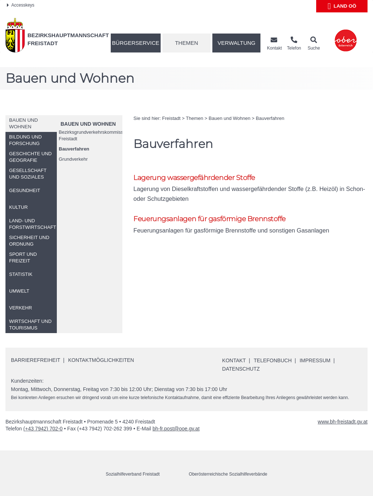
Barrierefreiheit (35, 360)
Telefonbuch (273, 360)
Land (341, 6)
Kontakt (234, 360)
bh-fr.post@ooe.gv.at (176, 428)
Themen (186, 43)
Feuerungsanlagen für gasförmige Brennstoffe (209, 219)
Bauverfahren (74, 149)
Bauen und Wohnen (88, 124)
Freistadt (171, 118)
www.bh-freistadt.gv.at (343, 422)
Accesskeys (20, 5)
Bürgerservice (136, 43)
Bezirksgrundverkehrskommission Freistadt (90, 135)
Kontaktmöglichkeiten (101, 360)
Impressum (314, 360)
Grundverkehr (73, 159)
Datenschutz (241, 369)
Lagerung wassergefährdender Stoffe (194, 177)
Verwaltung (236, 43)
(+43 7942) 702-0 (43, 428)
